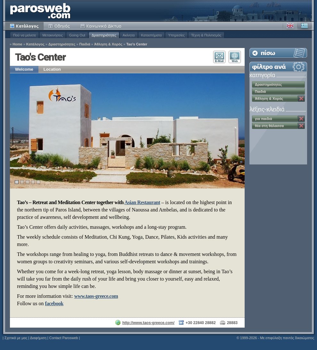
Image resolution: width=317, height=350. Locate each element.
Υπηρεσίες (176, 35)
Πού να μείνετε (24, 35)
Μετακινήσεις (52, 35)
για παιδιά (263, 119)
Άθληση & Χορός (108, 44)
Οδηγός (60, 26)
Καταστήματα (151, 35)
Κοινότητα (102, 26)
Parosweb (40, 10)
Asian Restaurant (142, 202)
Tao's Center (136, 44)
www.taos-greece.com (96, 296)
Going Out (77, 35)
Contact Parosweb (63, 338)
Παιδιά (84, 44)
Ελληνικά (304, 26)
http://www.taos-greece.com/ (148, 323)
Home (17, 44)
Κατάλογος (24, 26)
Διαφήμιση (38, 338)
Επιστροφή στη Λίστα (278, 53)
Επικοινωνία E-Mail (219, 57)
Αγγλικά (290, 26)
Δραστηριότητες (104, 35)
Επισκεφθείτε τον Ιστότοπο (234, 57)
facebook (54, 303)
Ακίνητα (128, 35)
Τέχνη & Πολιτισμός (206, 35)
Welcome (24, 69)
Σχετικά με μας (15, 338)
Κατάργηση (301, 98)
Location (52, 69)
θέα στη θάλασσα (269, 126)
